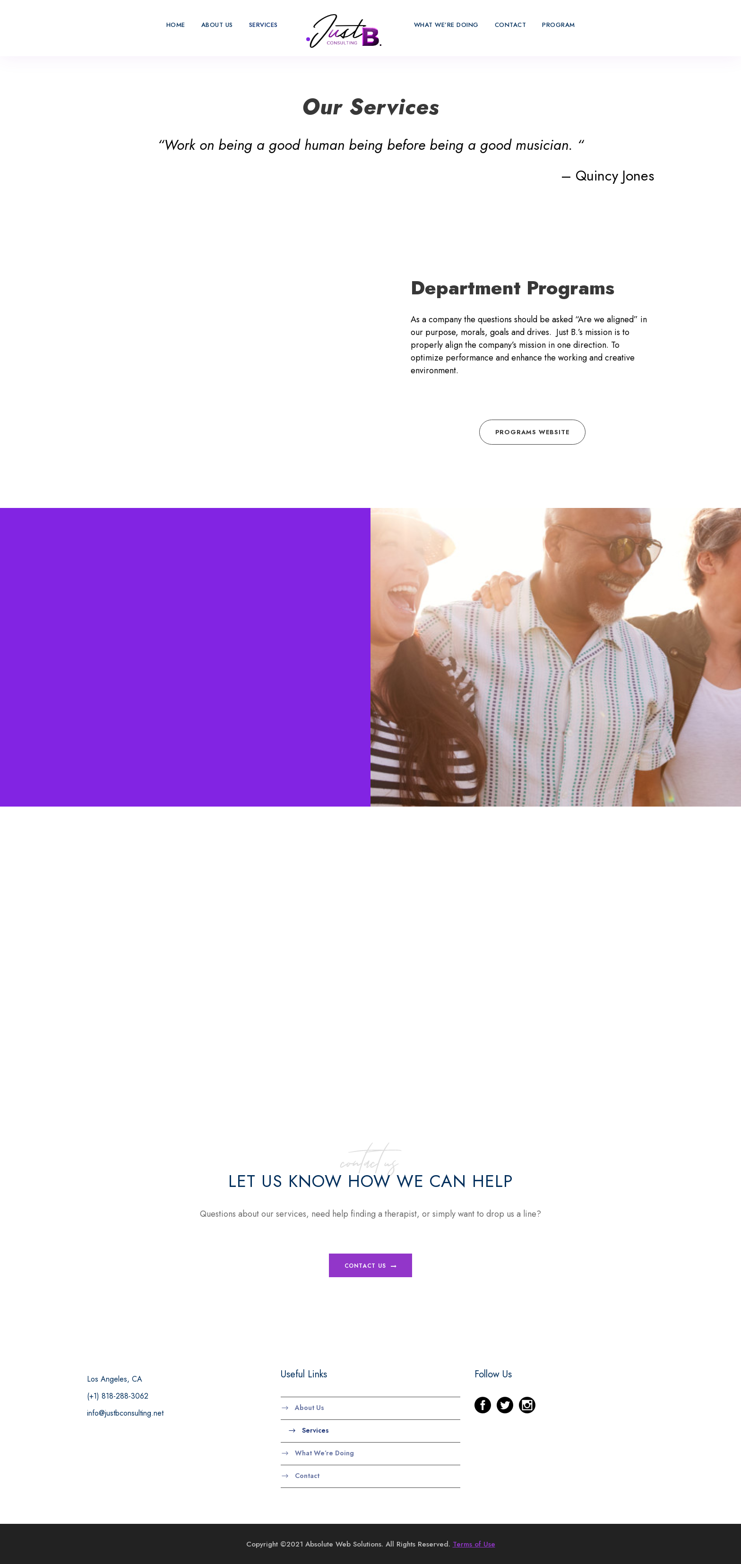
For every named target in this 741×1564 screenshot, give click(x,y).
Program (561, 24)
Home (172, 24)
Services (264, 24)
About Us (215, 24)
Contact (513, 24)
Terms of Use (470, 1543)
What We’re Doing (449, 24)
